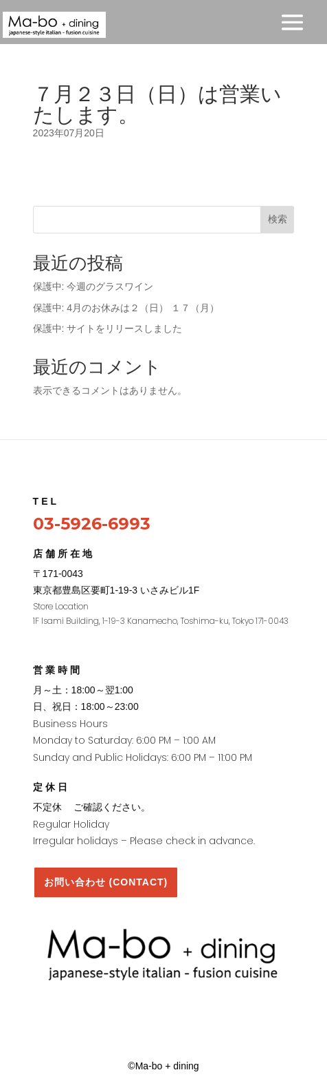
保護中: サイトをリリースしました (108, 328)
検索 (277, 218)
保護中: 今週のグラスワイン (93, 286)
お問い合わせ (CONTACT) (106, 882)
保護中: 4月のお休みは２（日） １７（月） (126, 307)
